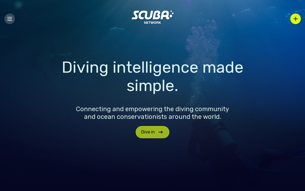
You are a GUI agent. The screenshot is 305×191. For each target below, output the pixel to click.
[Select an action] (295, 19)
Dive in (152, 132)
